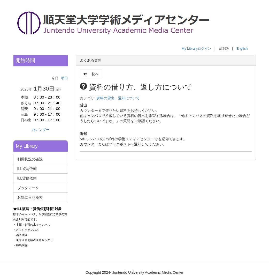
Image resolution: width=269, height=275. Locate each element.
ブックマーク (28, 188)
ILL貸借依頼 (27, 178)
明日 (64, 78)
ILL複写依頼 (27, 169)
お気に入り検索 (30, 197)
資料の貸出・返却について (118, 98)
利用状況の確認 (30, 159)
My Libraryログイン (196, 48)
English (242, 48)
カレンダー (41, 130)
